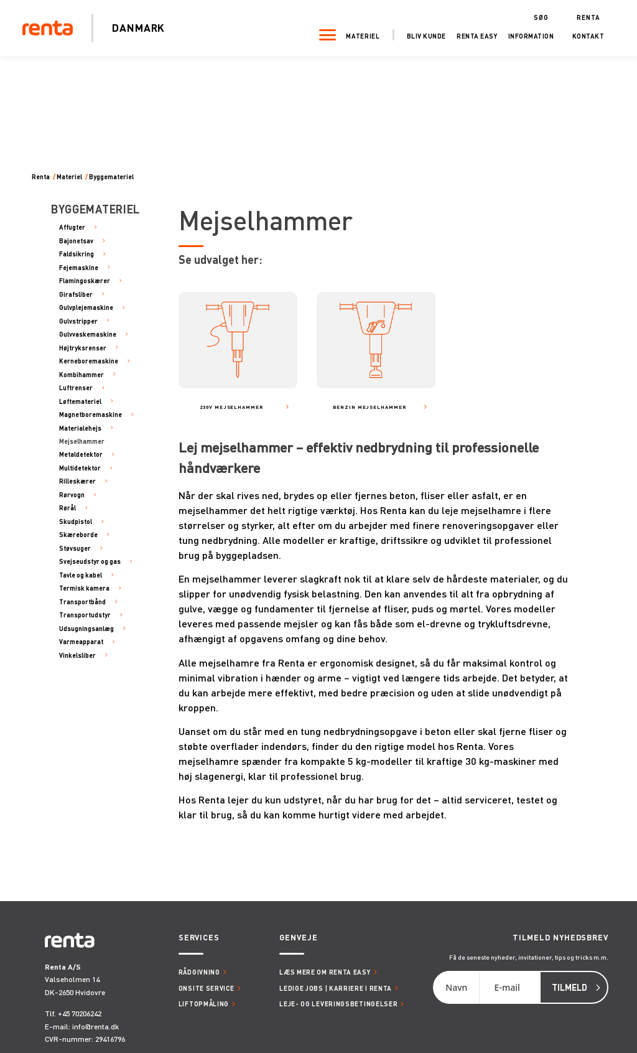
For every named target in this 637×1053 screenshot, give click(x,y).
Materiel (360, 35)
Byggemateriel (111, 176)
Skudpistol (75, 521)
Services (199, 937)
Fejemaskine (78, 267)
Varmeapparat (81, 641)
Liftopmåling (204, 1003)
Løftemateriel (80, 401)
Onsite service (207, 988)
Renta (585, 16)
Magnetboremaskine (90, 414)
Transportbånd (82, 601)
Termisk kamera (84, 587)
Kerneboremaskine (88, 360)
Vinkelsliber (77, 655)
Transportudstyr (85, 614)
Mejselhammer (82, 441)
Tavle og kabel (80, 574)
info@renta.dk (95, 1026)
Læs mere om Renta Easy (324, 972)
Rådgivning (199, 972)
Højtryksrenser (82, 347)
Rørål (67, 507)
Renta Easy (473, 35)
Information (527, 35)
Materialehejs (80, 427)
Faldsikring (76, 253)
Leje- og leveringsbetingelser (338, 1003)
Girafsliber (76, 294)
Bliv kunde (422, 35)
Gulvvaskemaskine (87, 333)
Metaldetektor (81, 454)
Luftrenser (76, 387)
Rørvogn (72, 494)
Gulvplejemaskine (86, 307)
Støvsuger (75, 548)
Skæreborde (78, 534)
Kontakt (585, 35)
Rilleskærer (77, 480)
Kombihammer (81, 374)
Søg (537, 16)
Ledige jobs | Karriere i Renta (335, 988)
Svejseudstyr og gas (90, 561)
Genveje (298, 937)
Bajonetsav (76, 240)
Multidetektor (80, 467)
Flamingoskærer (84, 280)
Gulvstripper (78, 320)
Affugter (72, 226)
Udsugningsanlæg (86, 628)
